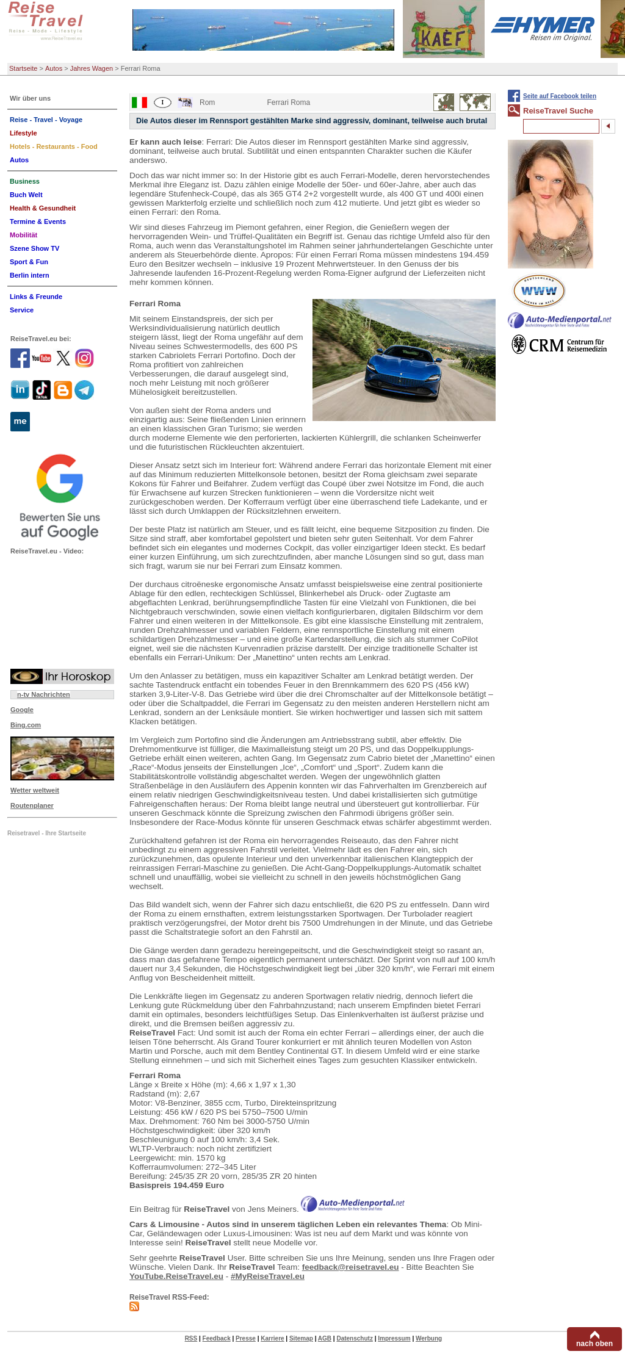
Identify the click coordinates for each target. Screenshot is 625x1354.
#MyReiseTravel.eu (268, 1276)
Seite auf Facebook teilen (559, 96)
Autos (53, 68)
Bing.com (25, 725)
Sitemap (301, 1338)
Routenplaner (32, 805)
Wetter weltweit (34, 790)
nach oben (594, 1343)
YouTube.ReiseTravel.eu (176, 1276)
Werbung (429, 1338)
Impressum (394, 1338)
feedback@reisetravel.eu (350, 1267)
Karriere (272, 1338)
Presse (246, 1338)
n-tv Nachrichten (43, 694)
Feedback (217, 1338)
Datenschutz (354, 1338)
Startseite (23, 68)
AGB (324, 1338)
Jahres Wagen (92, 68)
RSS (191, 1338)
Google (22, 709)
